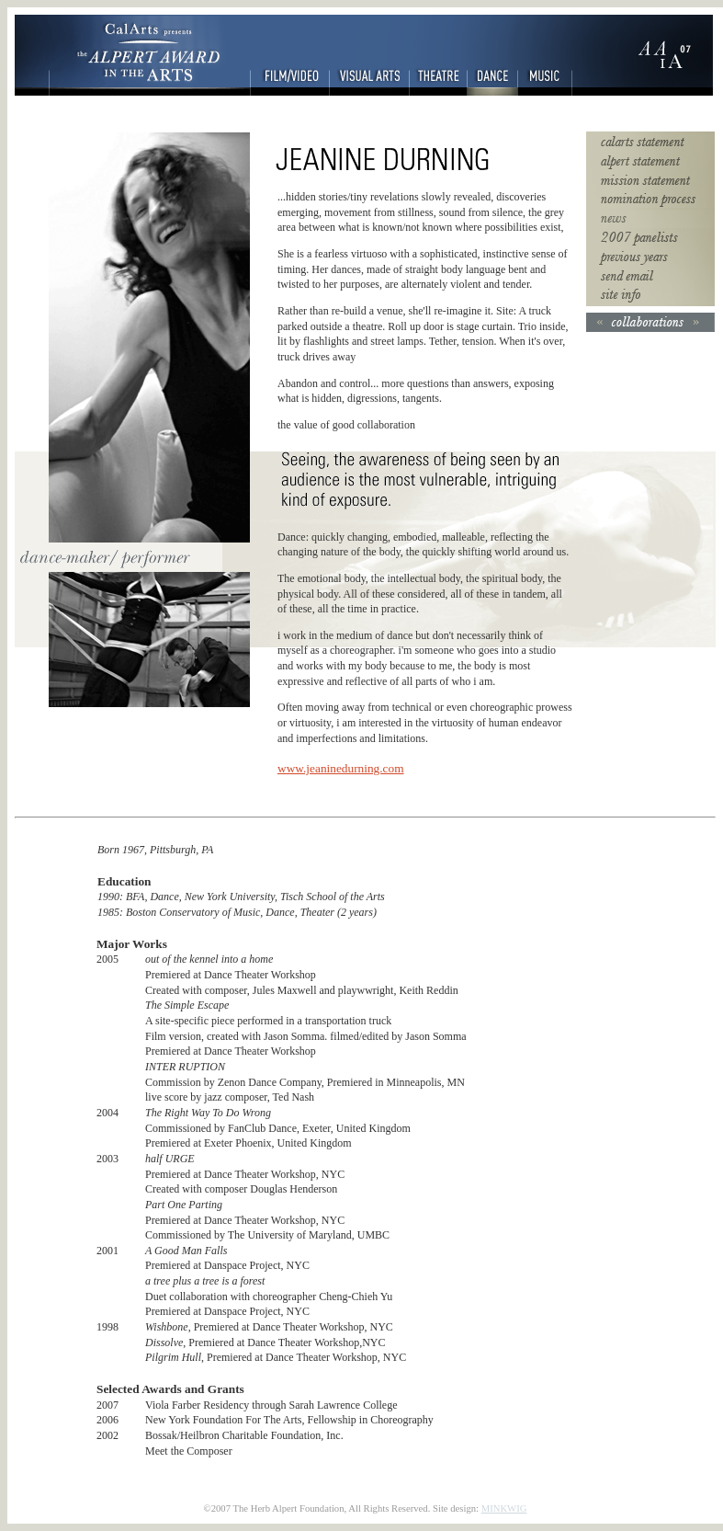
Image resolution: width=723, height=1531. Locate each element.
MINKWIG (504, 1508)
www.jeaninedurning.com (340, 768)
